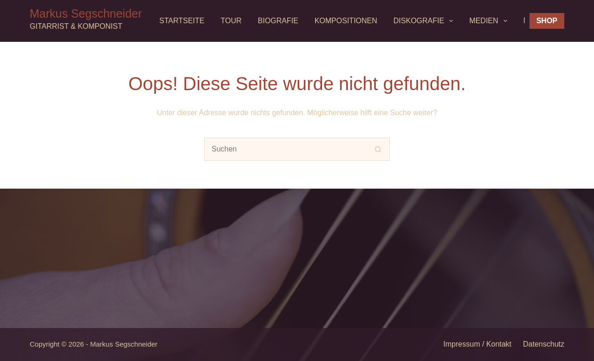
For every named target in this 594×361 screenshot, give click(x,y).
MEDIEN (489, 20)
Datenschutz (543, 344)
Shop (546, 21)
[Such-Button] (378, 149)
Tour (231, 21)
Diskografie (425, 20)
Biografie (278, 21)
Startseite (181, 21)
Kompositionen (346, 21)
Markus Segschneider (86, 13)
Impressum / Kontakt (477, 344)
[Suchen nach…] (285, 149)
